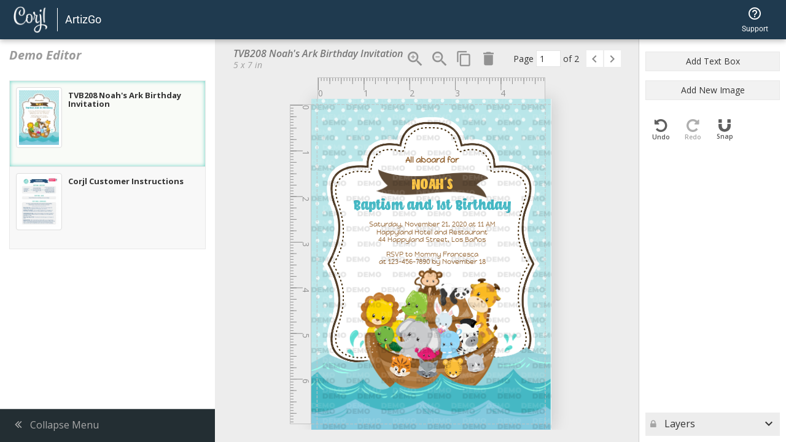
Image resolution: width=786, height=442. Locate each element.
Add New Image (713, 90)
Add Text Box (713, 61)
